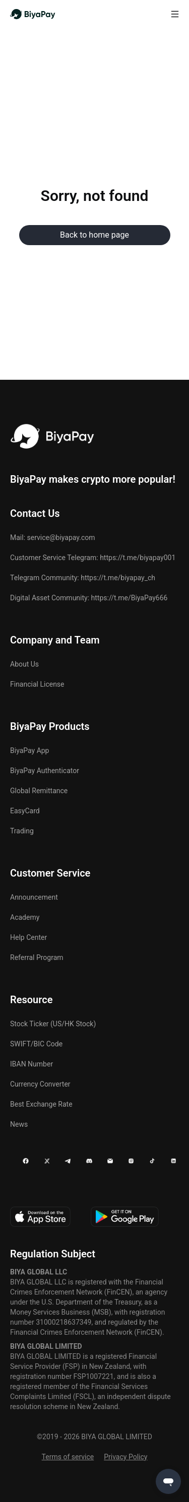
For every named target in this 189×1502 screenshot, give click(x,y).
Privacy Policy (125, 1457)
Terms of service (68, 1457)
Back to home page (94, 235)
